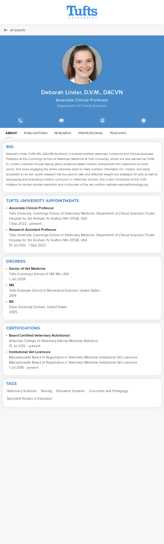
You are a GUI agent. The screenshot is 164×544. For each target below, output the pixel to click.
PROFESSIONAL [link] (90, 133)
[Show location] (102, 120)
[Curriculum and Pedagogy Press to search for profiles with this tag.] (108, 391)
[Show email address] (61, 120)
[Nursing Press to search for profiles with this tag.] (46, 391)
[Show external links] (143, 120)
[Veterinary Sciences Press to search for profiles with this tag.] (22, 391)
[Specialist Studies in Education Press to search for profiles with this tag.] (29, 398)
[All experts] (82, 29)
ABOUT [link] (11, 134)
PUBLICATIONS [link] (36, 133)
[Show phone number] (20, 120)
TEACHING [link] (118, 133)
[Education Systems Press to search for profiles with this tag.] (70, 391)
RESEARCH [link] (62, 133)
